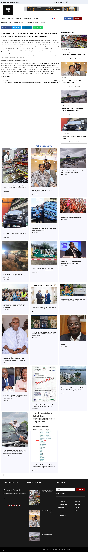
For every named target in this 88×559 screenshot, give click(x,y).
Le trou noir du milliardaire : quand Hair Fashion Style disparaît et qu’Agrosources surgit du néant (73, 54)
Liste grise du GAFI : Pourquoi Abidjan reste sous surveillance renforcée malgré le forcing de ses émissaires (43, 466)
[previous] (2, 475)
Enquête (18, 18)
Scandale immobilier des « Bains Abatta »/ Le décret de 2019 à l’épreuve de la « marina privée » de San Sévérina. (73, 389)
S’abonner (78, 18)
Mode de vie (63, 515)
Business (63, 501)
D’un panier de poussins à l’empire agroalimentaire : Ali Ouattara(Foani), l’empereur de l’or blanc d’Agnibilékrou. (14, 358)
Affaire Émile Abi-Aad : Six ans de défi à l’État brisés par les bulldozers (47, 534)
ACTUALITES (22, 22)
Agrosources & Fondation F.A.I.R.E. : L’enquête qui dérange (47, 512)
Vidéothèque (27, 18)
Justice (63, 344)
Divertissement (63, 504)
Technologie (77, 510)
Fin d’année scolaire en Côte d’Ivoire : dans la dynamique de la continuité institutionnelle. (15, 397)
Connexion (68, 18)
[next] (5, 475)
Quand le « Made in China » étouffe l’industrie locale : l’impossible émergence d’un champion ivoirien (44, 228)
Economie (29, 22)
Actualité (10, 18)
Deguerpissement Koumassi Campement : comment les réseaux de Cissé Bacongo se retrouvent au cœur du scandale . (15, 452)
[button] (67, 2)
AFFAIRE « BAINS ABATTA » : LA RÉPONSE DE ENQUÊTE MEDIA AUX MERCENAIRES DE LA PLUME (44, 334)
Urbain (77, 517)
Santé (63, 512)
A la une (9, 22)
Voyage (77, 513)
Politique (77, 501)
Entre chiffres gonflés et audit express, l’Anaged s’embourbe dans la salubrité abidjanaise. (14, 305)
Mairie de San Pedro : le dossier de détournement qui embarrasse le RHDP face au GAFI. (14, 276)
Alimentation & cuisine (61, 508)
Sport (77, 507)
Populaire (77, 504)
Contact (36, 18)
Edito (3, 18)
